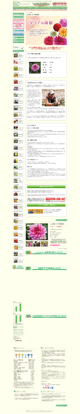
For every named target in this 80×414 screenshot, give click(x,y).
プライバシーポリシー (16, 337)
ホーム (16, 8)
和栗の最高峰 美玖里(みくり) (18, 214)
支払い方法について (16, 339)
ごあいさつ (23, 8)
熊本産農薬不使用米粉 (18, 121)
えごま (48, 9)
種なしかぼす (38, 9)
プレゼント (18, 9)
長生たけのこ (18, 254)
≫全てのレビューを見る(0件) (62, 248)
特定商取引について (16, 336)
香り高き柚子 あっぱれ (18, 227)
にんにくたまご (18, 127)
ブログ (56, 8)
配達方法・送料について (17, 338)
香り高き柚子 (41, 9)
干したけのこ (58, 9)
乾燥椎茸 (62, 9)
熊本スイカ (18, 81)
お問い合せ (63, 8)
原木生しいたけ (18, 147)
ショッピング (43, 8)
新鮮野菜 (14, 9)
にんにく (45, 9)
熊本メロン (18, 174)
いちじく (35, 9)
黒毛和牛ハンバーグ (18, 101)
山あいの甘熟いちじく (18, 193)
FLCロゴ (21, 4)
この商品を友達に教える (55, 234)
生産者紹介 (36, 8)
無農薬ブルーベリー (18, 167)
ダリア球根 (18, 154)
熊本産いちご (18, 240)
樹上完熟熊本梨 (18, 187)
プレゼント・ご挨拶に (18, 61)
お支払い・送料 (50, 8)
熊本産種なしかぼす (18, 180)
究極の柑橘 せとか (18, 247)
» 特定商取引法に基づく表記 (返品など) (56, 229)
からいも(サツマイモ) (18, 88)
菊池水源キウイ (18, 221)
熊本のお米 (18, 68)
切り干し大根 (55, 9)
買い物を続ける (53, 231)
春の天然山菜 (18, 260)
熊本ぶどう (18, 160)
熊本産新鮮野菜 (18, 55)
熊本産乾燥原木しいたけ (18, 108)
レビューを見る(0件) (54, 235)
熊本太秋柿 (18, 200)
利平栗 (31, 9)
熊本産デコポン (18, 75)
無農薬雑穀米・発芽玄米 (18, 114)
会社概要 (29, 8)
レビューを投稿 (53, 237)
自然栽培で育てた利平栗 (18, 207)
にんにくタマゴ (51, 9)
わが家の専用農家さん (41, 4)
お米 (21, 9)
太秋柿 (24, 9)
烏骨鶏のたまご (18, 141)
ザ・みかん (18, 234)
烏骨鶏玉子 (65, 9)
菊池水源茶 (18, 134)
